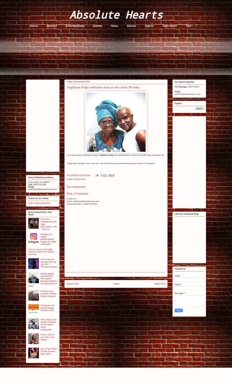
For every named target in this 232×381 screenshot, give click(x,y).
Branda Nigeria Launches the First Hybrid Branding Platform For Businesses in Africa (42, 280)
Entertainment (75, 25)
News (114, 25)
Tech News (169, 25)
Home (34, 25)
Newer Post (73, 284)
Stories (131, 25)
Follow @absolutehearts (39, 203)
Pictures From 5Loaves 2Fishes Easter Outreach (48, 293)
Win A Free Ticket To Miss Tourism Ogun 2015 (49, 351)
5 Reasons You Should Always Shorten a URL (47, 308)
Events (97, 25)
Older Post (159, 284)
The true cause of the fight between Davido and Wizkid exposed (41, 252)
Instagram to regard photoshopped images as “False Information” (48, 239)
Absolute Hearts (116, 14)
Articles (52, 25)
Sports (149, 25)
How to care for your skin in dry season (48, 337)
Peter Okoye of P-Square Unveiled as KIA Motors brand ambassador (49, 324)
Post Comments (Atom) (122, 291)
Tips (188, 25)
